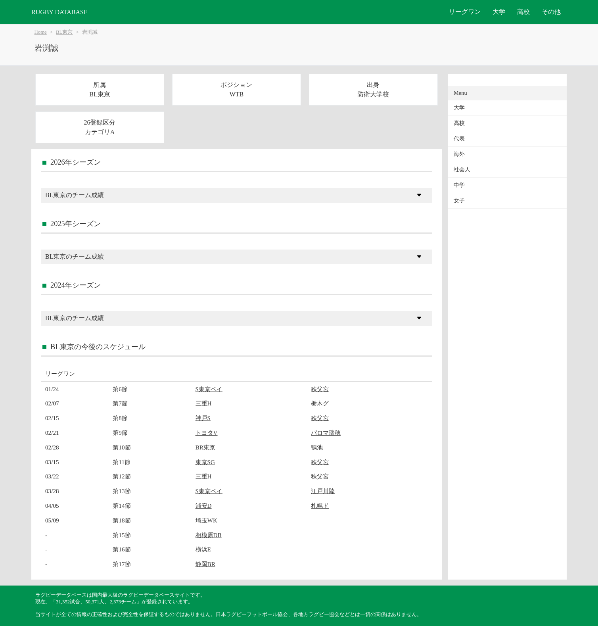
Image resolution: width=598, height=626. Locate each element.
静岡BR (205, 564)
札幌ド (320, 505)
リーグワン (465, 11)
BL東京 (64, 32)
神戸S (203, 418)
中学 (459, 185)
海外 (459, 154)
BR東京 (205, 447)
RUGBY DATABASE (59, 12)
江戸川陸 (323, 491)
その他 (551, 11)
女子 (459, 201)
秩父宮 (320, 389)
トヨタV (207, 432)
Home (40, 32)
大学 (499, 11)
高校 (523, 11)
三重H (204, 403)
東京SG (205, 462)
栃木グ (320, 403)
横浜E (203, 549)
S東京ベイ (209, 389)
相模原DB (209, 535)
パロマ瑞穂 (326, 432)
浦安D (204, 505)
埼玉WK (206, 520)
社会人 (462, 170)
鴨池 (317, 447)
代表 (459, 139)
